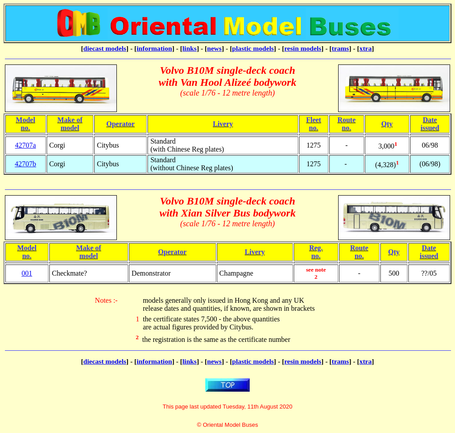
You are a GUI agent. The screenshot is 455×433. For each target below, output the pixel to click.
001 (26, 273)
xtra (365, 48)
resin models (302, 48)
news (214, 48)
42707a (25, 145)
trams (340, 48)
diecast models (104, 48)
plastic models (253, 48)
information (154, 48)
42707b (25, 164)
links (190, 48)
